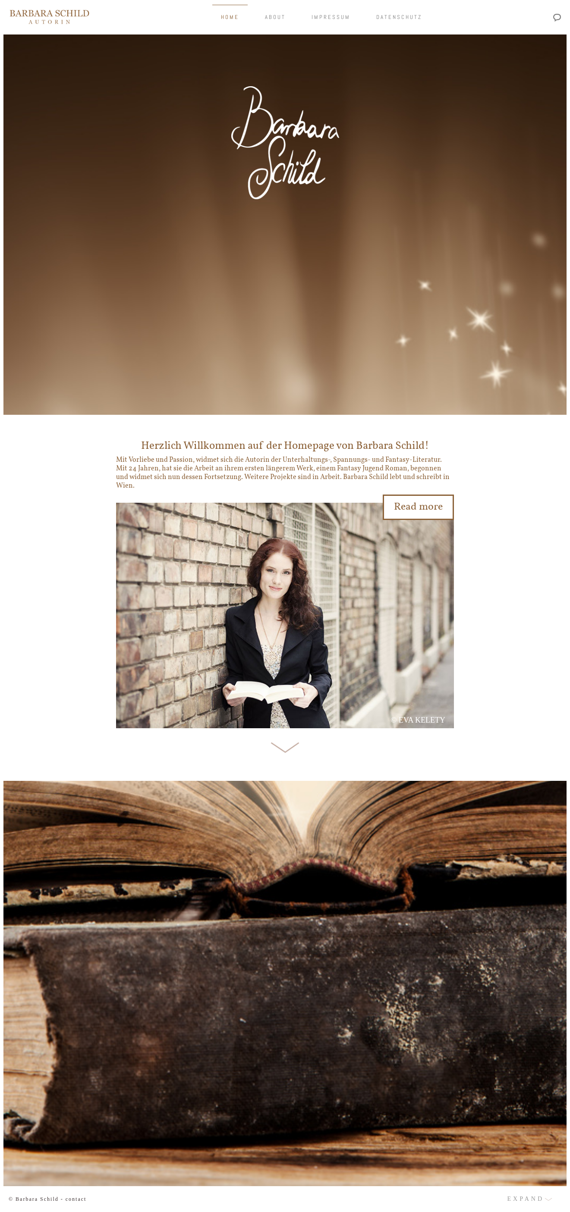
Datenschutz (399, 17)
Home (230, 17)
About (275, 17)
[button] (285, 1199)
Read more (418, 507)
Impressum (331, 17)
